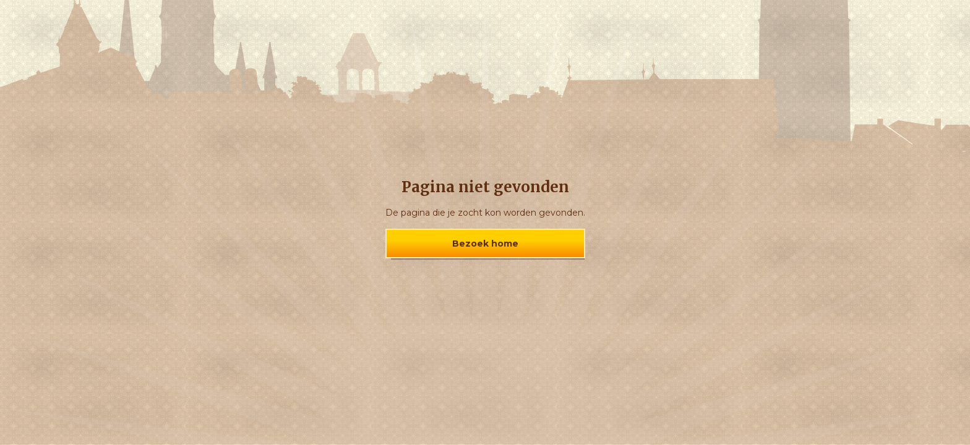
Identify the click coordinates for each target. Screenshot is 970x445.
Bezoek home (485, 243)
